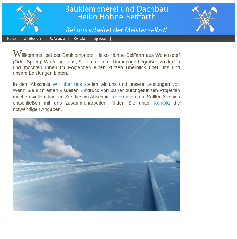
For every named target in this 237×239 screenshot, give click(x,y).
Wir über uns (33, 39)
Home (11, 39)
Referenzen (57, 39)
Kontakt (79, 39)
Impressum (100, 39)
